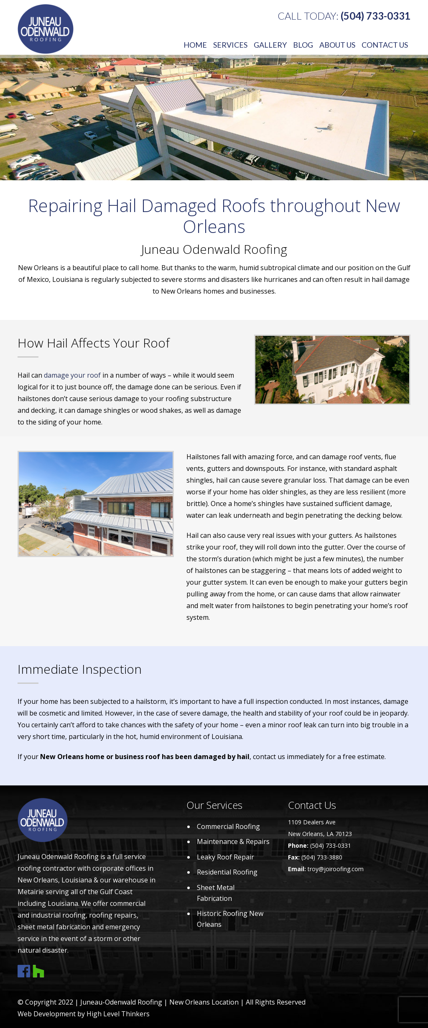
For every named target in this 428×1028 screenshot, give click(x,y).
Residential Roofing (227, 872)
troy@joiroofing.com (336, 869)
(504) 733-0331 (375, 16)
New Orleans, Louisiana (55, 880)
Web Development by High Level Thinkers (84, 1013)
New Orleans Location (204, 1002)
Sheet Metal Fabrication (215, 893)
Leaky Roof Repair (225, 857)
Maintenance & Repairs (233, 841)
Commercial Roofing (228, 826)
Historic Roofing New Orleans (230, 919)
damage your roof (72, 375)
